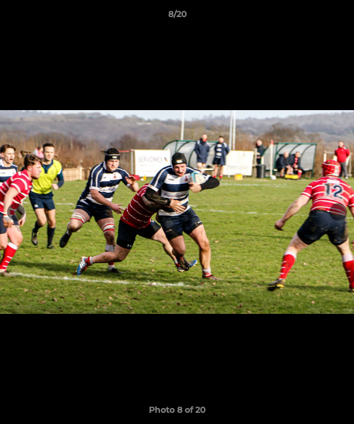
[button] (340, 17)
